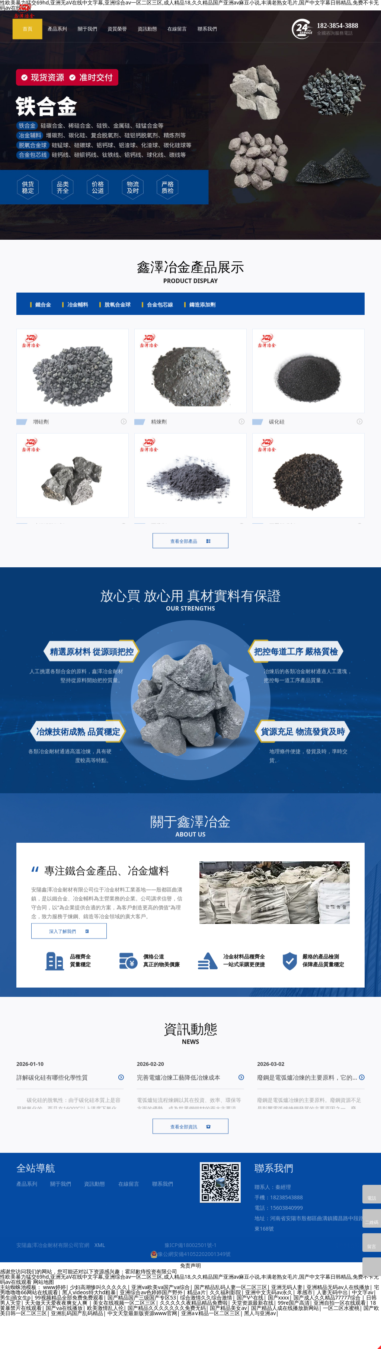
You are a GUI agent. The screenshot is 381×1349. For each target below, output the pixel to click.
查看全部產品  (190, 564)
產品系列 (107, 13)
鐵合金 (43, 313)
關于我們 (137, 13)
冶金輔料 (77, 313)
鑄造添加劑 (202, 313)
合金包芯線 (160, 313)
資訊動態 (197, 13)
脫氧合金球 (118, 313)
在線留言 (227, 13)
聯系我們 (257, 13)
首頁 (78, 13)
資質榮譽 (167, 13)
